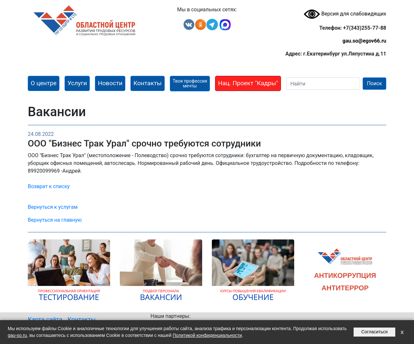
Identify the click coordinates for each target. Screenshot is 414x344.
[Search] (323, 83)
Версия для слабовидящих (345, 14)
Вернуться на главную (55, 220)
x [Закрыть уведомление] (402, 332)
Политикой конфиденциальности (207, 335)
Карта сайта (45, 319)
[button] (43, 83)
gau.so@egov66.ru (364, 41)
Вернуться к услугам (53, 207)
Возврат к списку (49, 186)
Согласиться (374, 331)
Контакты (81, 319)
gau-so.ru (17, 335)
